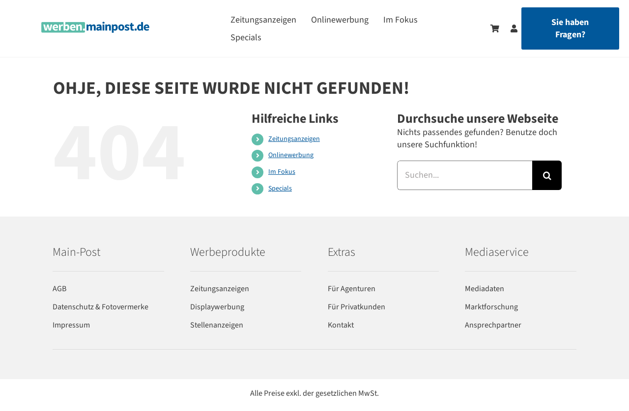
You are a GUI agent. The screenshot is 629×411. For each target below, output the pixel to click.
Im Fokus (281, 172)
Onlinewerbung (291, 155)
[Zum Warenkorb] (494, 28)
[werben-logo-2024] (95, 26)
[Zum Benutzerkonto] (509, 28)
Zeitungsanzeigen (294, 139)
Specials (280, 188)
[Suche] (547, 175)
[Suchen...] (464, 175)
